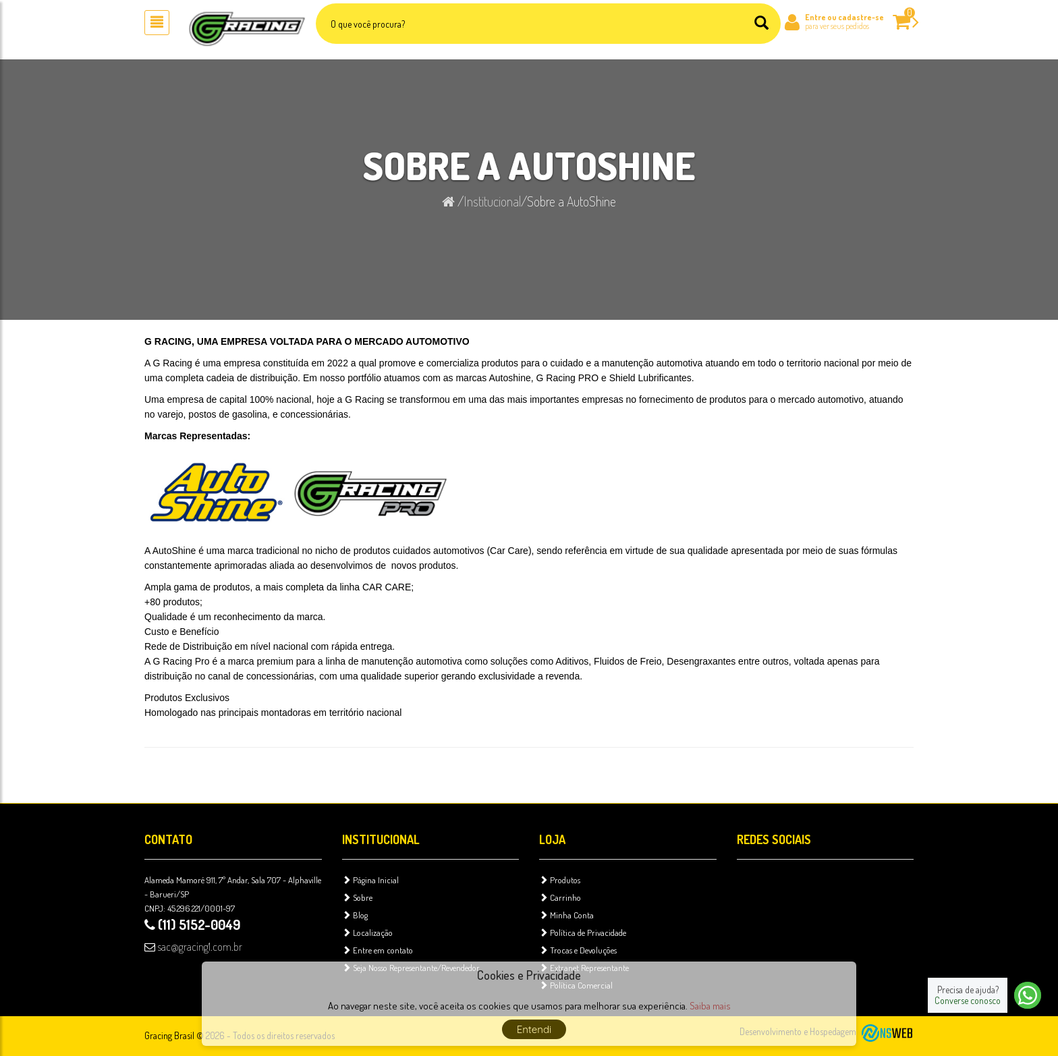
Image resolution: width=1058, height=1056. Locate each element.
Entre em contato (377, 950)
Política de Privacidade (582, 932)
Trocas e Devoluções (578, 950)
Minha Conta (566, 915)
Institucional (492, 201)
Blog (355, 915)
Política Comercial (576, 985)
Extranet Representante (584, 967)
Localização (367, 932)
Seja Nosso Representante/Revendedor (411, 967)
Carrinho (560, 897)
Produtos (559, 879)
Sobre (357, 897)
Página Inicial (370, 879)
